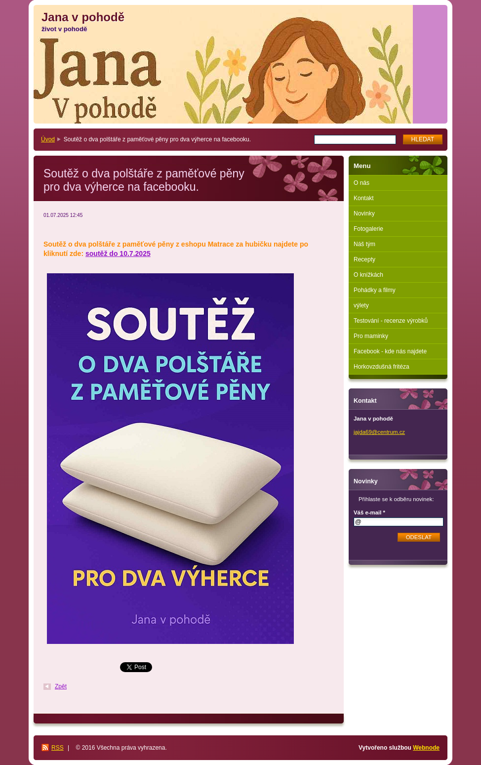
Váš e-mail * (369, 512)
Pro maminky (371, 336)
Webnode (426, 747)
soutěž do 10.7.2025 (118, 253)
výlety (361, 305)
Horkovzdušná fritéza (381, 366)
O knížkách (368, 274)
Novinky (364, 213)
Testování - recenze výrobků (391, 320)
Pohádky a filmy (375, 290)
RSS (57, 747)
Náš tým (364, 244)
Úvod (48, 139)
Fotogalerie (368, 228)
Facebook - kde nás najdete (390, 351)
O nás (361, 182)
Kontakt (364, 198)
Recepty (364, 259)
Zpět (61, 686)
